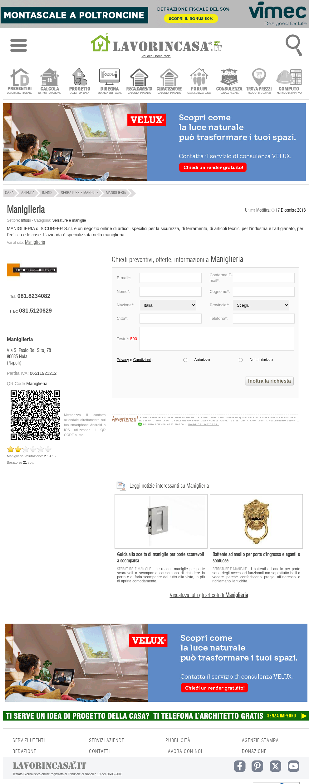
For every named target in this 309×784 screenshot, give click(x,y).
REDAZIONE (24, 751)
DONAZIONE (254, 751)
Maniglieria (35, 242)
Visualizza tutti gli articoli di (209, 595)
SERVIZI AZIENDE (106, 740)
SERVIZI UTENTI (28, 740)
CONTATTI (99, 751)
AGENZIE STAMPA (260, 740)
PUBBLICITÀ (177, 740)
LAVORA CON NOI (183, 751)
